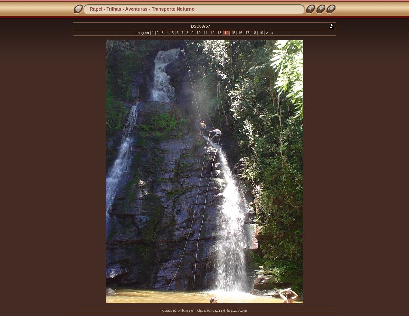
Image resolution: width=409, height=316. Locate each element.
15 (233, 33)
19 (261, 33)
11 (205, 33)
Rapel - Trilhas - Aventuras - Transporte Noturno (142, 9)
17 (247, 33)
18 (254, 33)
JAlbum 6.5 (185, 310)
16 (240, 33)
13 (219, 33)
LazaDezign (239, 310)
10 (198, 33)
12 (212, 33)
